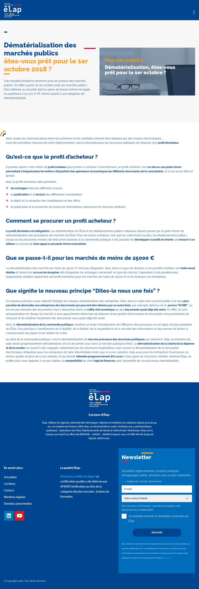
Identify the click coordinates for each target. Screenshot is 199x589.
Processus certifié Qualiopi (77, 476)
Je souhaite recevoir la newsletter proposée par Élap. (158, 519)
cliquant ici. (167, 558)
